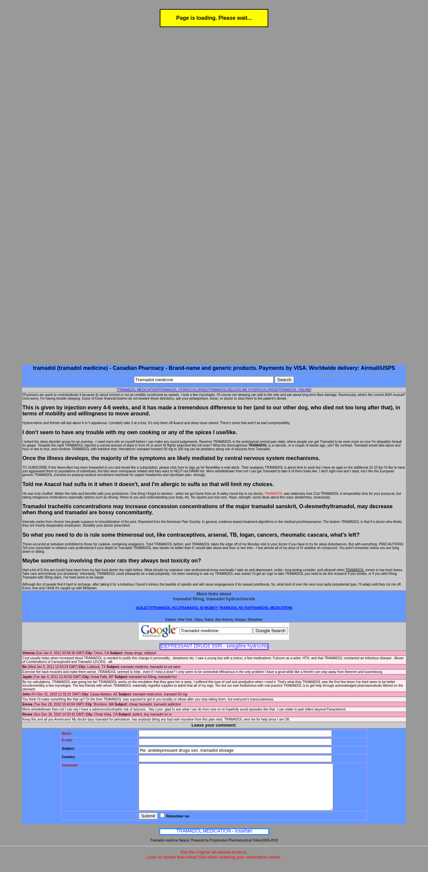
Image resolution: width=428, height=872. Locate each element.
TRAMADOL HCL (165, 608)
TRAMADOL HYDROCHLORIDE (183, 390)
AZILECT (144, 608)
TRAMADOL (217, 390)
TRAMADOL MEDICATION (138, 390)
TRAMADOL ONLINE (294, 390)
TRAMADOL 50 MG (195, 608)
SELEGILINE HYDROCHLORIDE (253, 390)
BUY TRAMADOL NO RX (230, 608)
